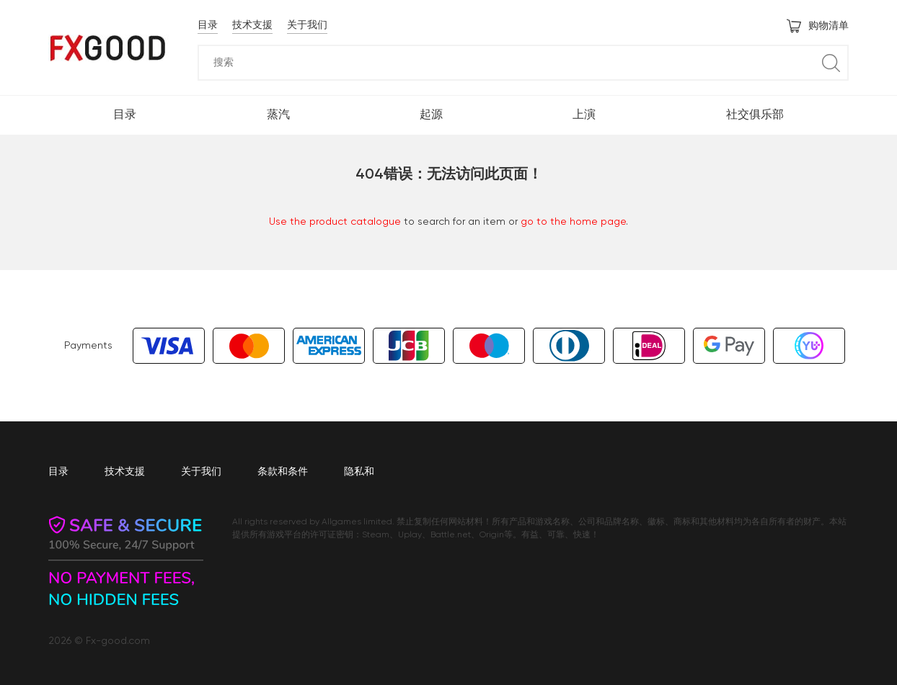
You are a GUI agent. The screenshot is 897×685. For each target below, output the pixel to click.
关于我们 (307, 25)
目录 (208, 25)
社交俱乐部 (755, 115)
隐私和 (359, 472)
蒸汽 (278, 115)
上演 (584, 115)
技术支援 (252, 25)
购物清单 (818, 26)
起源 (431, 115)
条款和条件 (282, 472)
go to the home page (573, 222)
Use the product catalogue (335, 222)
